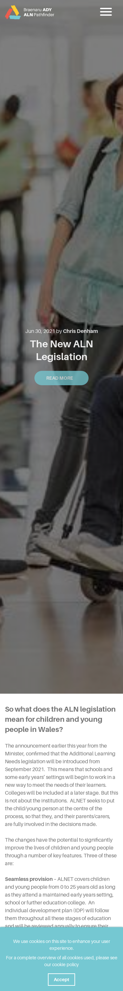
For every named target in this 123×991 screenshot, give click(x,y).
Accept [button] (61, 979)
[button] (106, 12)
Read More (61, 378)
